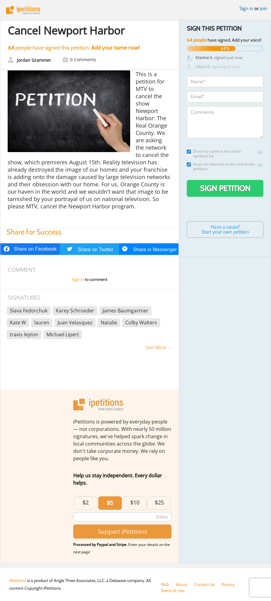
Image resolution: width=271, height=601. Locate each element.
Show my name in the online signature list (214, 153)
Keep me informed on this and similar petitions (221, 166)
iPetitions (135, 10)
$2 (85, 502)
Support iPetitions (122, 531)
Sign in (246, 8)
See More (155, 347)
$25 (159, 502)
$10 (134, 502)
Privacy (228, 584)
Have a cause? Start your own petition (225, 229)
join (263, 8)
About (181, 584)
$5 (110, 502)
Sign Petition (225, 188)
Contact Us (204, 584)
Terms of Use (172, 590)
